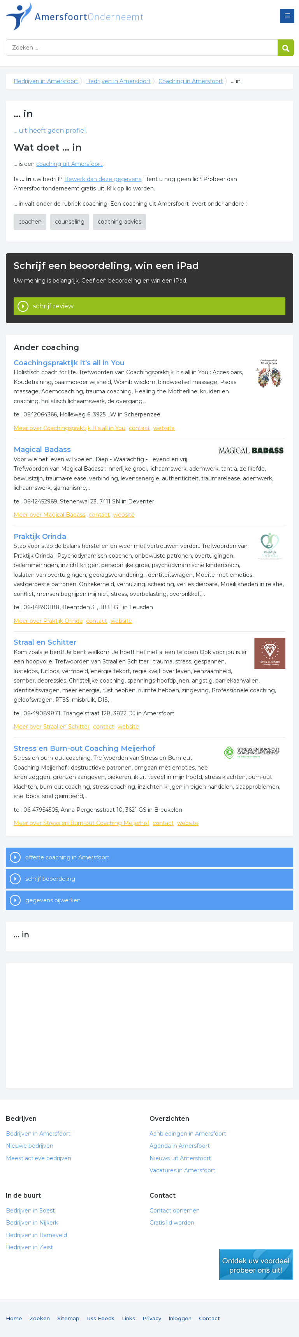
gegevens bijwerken (53, 900)
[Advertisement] (149, 1025)
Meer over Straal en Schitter (52, 726)
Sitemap (68, 1318)
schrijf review (53, 306)
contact (139, 428)
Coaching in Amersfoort (190, 81)
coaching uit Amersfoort (69, 163)
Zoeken (40, 1318)
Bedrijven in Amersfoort (103, 16)
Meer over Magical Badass (49, 514)
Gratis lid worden (172, 1222)
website (164, 428)
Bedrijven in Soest (30, 1210)
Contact (209, 1318)
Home (14, 1318)
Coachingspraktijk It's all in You (69, 363)
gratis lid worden (256, 1264)
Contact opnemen (175, 1210)
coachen (30, 221)
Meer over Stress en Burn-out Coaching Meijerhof (81, 823)
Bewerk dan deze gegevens (102, 179)
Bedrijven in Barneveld (36, 1235)
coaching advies (119, 221)
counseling (69, 221)
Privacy (151, 1318)
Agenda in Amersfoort (180, 1145)
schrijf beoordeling (50, 878)
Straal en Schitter (45, 642)
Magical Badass (42, 449)
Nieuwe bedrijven (29, 1145)
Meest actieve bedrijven (38, 1158)
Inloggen (180, 1318)
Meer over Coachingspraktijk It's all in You (69, 428)
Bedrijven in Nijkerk (32, 1222)
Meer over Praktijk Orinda (48, 620)
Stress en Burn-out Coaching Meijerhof (84, 748)
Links (128, 1318)
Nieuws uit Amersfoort (180, 1158)
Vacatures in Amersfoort (182, 1170)
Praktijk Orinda (40, 536)
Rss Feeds (100, 1318)
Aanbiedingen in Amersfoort (188, 1133)
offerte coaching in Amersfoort (67, 857)
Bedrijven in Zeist (29, 1247)
